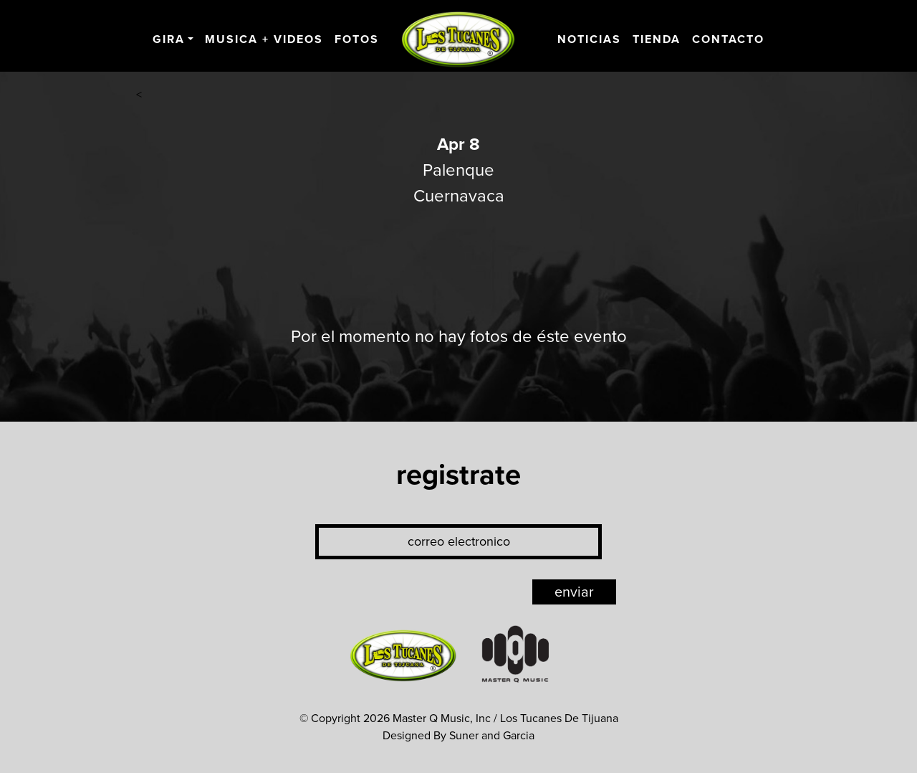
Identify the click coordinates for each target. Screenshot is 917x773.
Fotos (357, 39)
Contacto (728, 39)
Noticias (589, 39)
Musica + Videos (264, 39)
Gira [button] (169, 39)
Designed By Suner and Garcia (458, 736)
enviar (574, 592)
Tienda (657, 39)
